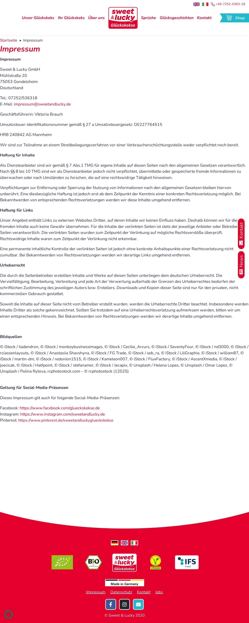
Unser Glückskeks (38, 18)
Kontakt (204, 18)
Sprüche (148, 18)
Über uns (96, 18)
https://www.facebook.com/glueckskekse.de (60, 408)
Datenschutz (121, 592)
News (241, 264)
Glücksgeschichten (177, 18)
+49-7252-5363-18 (228, 4)
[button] (8, 614)
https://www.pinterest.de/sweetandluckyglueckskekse (65, 420)
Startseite (8, 40)
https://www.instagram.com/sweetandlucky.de (62, 414)
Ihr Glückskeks (71, 18)
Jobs (159, 592)
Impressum (95, 592)
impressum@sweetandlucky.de (42, 104)
